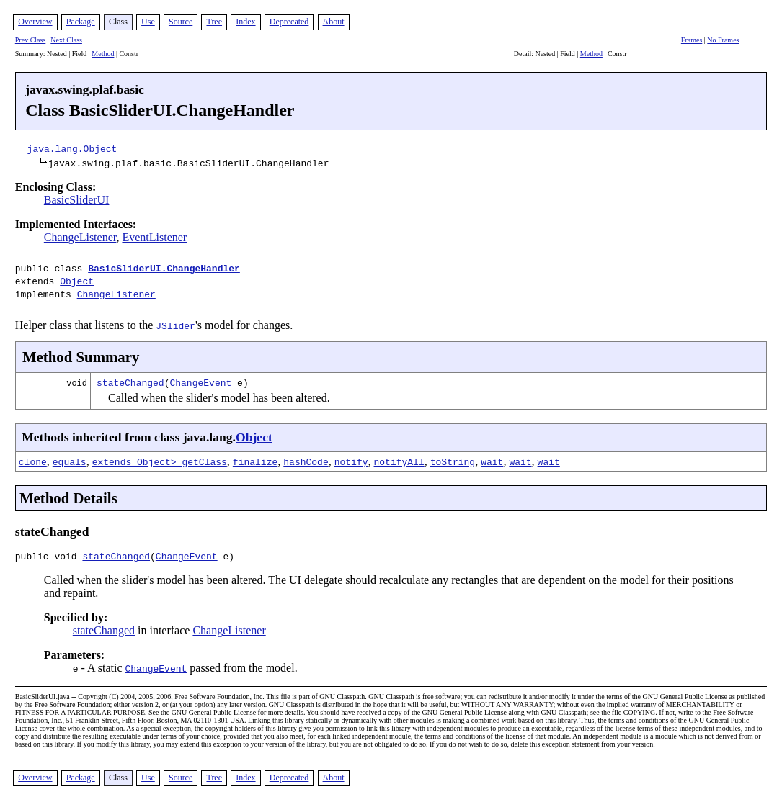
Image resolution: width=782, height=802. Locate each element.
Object (77, 279)
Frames (691, 40)
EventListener (154, 237)
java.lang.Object (72, 148)
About (334, 22)
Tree (214, 22)
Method (103, 54)
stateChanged (130, 377)
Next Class (66, 40)
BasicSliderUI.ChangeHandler (164, 267)
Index (245, 22)
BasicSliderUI (77, 200)
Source (180, 22)
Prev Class (30, 40)
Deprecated (289, 22)
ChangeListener (80, 237)
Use (148, 22)
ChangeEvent (200, 377)
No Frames (723, 40)
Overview (35, 22)
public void (49, 553)
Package (80, 22)
